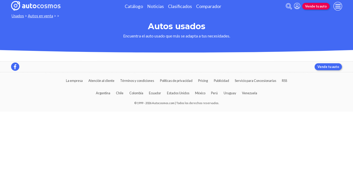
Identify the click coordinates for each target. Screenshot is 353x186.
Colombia (136, 93)
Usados (18, 16)
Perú (214, 93)
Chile (119, 93)
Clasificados (180, 6)
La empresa (74, 81)
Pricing (203, 81)
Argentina (103, 93)
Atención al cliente (101, 81)
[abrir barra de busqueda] (289, 6)
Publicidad (221, 81)
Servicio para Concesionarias (255, 81)
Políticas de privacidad (176, 81)
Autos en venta (40, 16)
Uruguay (230, 93)
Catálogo (134, 6)
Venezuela (249, 93)
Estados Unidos (178, 93)
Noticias (155, 6)
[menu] (337, 6)
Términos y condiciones (137, 81)
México (200, 93)
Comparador (208, 6)
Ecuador (155, 93)
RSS (284, 81)
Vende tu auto (316, 6)
